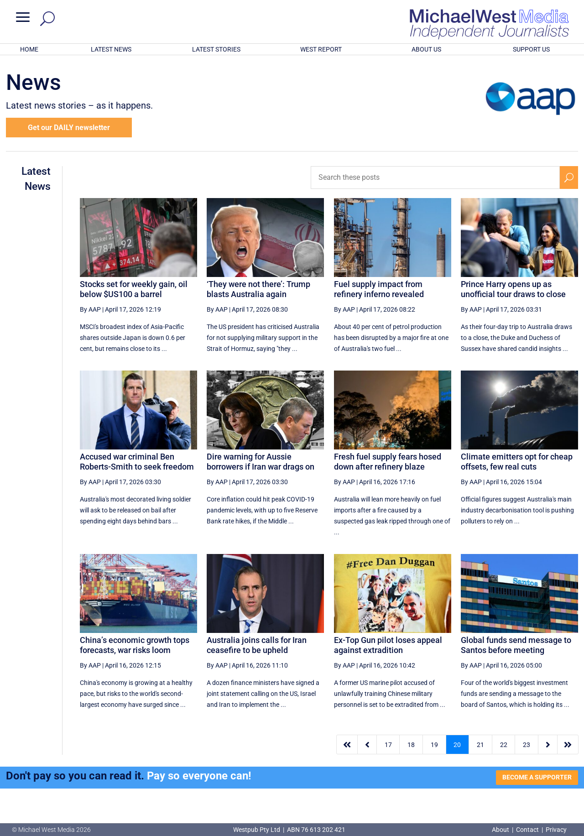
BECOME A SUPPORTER (537, 777)
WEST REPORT (321, 49)
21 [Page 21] (480, 744)
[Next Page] (548, 744)
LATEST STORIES (216, 49)
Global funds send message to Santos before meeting (516, 645)
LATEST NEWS (111, 49)
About (501, 829)
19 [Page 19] (434, 744)
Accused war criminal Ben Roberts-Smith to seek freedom (137, 461)
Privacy (556, 829)
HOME (29, 49)
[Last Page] (568, 744)
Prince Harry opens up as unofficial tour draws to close (513, 289)
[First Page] (347, 744)
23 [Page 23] (526, 744)
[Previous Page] (367, 744)
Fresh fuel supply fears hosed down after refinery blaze (387, 461)
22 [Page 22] (503, 744)
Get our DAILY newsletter (69, 127)
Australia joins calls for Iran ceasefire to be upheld (257, 645)
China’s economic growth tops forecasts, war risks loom (134, 645)
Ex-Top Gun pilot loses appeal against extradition (388, 645)
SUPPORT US (531, 49)
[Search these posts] (435, 177)
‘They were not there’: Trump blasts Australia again (258, 289)
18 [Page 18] (411, 744)
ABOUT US (426, 49)
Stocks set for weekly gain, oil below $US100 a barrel (134, 289)
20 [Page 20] (457, 744)
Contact (527, 829)
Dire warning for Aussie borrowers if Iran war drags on (260, 461)
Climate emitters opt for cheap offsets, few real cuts (517, 461)
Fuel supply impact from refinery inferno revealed (379, 289)
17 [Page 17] (388, 744)
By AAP (90, 309)
